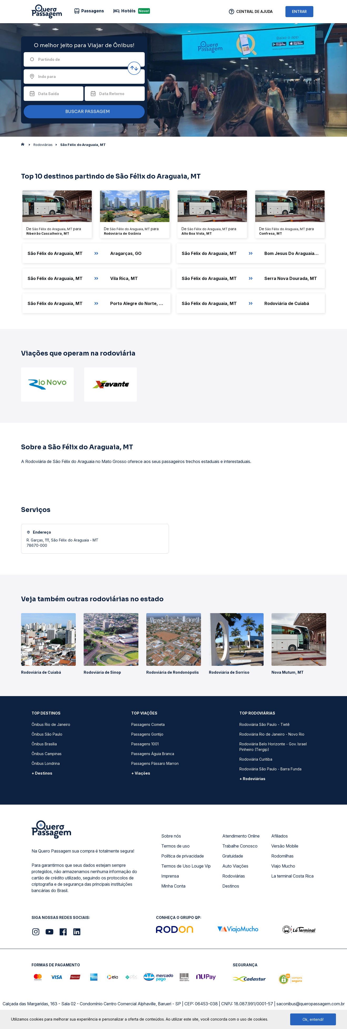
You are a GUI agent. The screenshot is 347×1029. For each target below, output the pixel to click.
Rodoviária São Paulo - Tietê (264, 724)
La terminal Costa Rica (292, 876)
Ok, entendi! (313, 1019)
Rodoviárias (233, 876)
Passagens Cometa (148, 724)
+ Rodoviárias (252, 778)
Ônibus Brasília (44, 744)
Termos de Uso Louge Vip (186, 866)
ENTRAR (299, 11)
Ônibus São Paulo (47, 734)
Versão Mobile (284, 846)
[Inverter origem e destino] (134, 68)
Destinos (230, 886)
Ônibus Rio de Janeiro (51, 724)
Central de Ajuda (254, 11)
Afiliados (279, 836)
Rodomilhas (282, 856)
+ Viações (140, 773)
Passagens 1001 (145, 744)
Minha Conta (173, 886)
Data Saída (48, 93)
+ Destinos (42, 773)
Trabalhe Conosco (240, 846)
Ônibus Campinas (47, 753)
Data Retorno (111, 93)
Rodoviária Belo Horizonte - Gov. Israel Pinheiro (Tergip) (273, 747)
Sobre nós (171, 836)
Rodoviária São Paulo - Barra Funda (270, 769)
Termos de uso (175, 846)
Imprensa (170, 876)
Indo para (47, 76)
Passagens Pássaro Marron (155, 763)
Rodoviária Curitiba (255, 759)
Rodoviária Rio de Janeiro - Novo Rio (271, 734)
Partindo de (49, 59)
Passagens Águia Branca (152, 753)
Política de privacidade (182, 856)
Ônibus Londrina (46, 763)
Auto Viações (235, 866)
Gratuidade (232, 856)
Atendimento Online (241, 836)
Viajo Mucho (283, 866)
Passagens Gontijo (147, 734)
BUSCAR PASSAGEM (83, 112)
